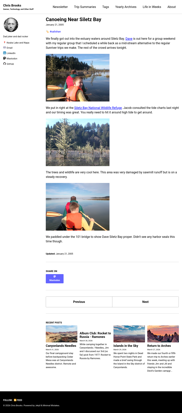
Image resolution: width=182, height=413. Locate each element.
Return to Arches (159, 345)
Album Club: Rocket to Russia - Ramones (95, 334)
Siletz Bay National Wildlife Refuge (99, 108)
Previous (79, 301)
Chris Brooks (19, 7)
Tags (105, 7)
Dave (131, 39)
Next (145, 301)
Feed (18, 399)
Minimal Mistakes (52, 405)
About (171, 7)
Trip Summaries (85, 7)
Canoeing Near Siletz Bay (73, 19)
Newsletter (60, 7)
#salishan (55, 31)
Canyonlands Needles (61, 345)
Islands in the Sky (125, 345)
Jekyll (38, 405)
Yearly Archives (125, 7)
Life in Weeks (152, 7)
